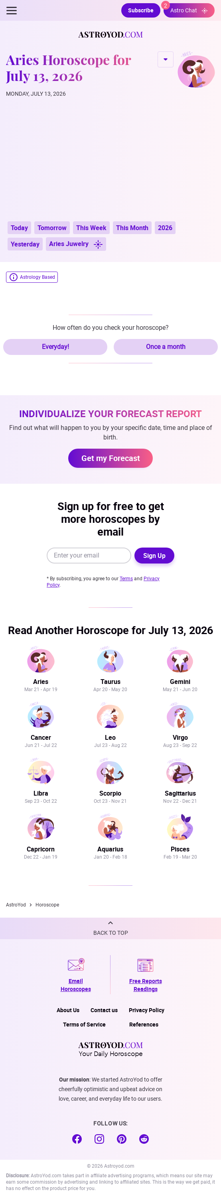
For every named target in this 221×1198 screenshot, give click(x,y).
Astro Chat (186, 8)
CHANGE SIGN (166, 59)
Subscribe (141, 10)
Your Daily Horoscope (110, 1049)
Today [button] (19, 227)
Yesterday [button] (25, 244)
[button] (110, 928)
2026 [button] (165, 227)
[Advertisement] (110, 160)
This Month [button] (132, 227)
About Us (68, 1010)
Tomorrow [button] (52, 227)
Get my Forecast (110, 458)
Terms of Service (84, 1024)
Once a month (165, 347)
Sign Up (154, 555)
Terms (126, 578)
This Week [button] (91, 227)
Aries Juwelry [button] (76, 244)
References (143, 1024)
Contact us (104, 1010)
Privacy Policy (146, 1010)
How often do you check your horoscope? (111, 327)
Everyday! (55, 347)
